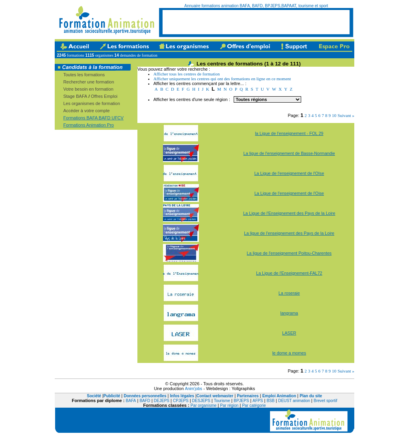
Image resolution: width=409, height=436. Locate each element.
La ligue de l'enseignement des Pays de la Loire (289, 233)
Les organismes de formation (91, 103)
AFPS (257, 400)
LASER (289, 333)
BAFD (144, 400)
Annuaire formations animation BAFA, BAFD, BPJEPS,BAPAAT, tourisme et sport (256, 6)
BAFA (131, 400)
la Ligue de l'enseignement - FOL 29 (289, 133)
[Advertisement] (256, 22)
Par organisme (203, 405)
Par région (229, 405)
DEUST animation (294, 400)
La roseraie (289, 293)
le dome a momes (289, 353)
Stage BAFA (75, 96)
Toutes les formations (84, 74)
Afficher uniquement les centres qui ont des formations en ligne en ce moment (222, 78)
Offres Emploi (104, 96)
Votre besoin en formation (88, 89)
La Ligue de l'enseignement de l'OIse (289, 173)
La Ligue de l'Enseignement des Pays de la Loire (289, 213)
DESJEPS (201, 400)
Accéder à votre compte (86, 110)
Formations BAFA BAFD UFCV (93, 117)
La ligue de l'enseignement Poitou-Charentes (289, 253)
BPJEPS (241, 400)
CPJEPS (181, 400)
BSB (270, 400)
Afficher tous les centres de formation (186, 73)
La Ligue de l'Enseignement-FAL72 (289, 273)
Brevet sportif (325, 400)
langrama (289, 313)
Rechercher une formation (88, 81)
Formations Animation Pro (88, 125)
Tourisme (222, 400)
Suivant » (346, 115)
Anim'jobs (193, 388)
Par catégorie (254, 405)
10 (334, 115)
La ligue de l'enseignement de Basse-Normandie (289, 153)
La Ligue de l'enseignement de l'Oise (289, 193)
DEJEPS (161, 400)
